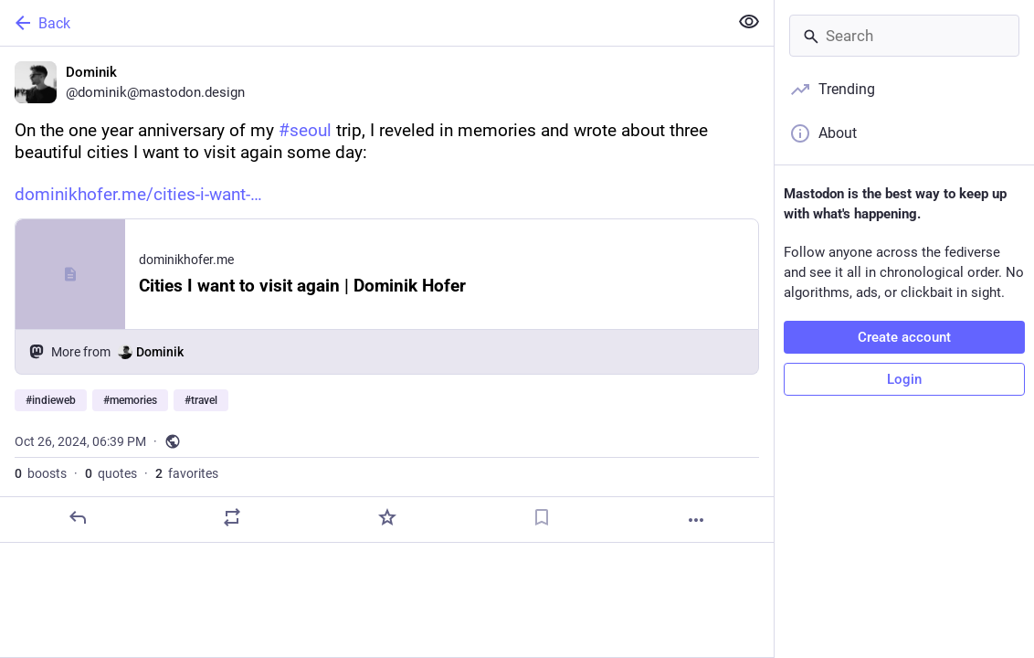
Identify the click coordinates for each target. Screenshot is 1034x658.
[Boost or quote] (232, 517)
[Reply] (78, 517)
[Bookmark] (542, 517)
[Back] (362, 23)
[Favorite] (387, 517)
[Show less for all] (749, 22)
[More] (696, 520)
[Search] (904, 36)
